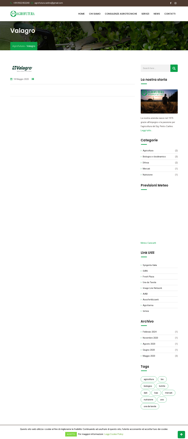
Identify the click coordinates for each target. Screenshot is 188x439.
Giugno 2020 (149, 351)
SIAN (145, 272)
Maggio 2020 (149, 357)
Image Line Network (152, 289)
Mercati (146, 170)
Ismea (146, 312)
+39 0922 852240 (21, 3)
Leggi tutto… (146, 131)
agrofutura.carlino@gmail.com (49, 3)
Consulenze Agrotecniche (121, 13)
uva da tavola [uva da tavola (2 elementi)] (150, 407)
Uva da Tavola (149, 283)
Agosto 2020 (149, 345)
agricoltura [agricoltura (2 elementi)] (149, 380)
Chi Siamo (94, 13)
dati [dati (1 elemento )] (145, 394)
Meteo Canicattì (148, 244)
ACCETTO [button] (71, 434)
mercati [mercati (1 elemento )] (168, 394)
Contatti (170, 13)
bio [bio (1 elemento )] (162, 380)
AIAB (145, 295)
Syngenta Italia (150, 266)
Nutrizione (148, 176)
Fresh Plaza (148, 277)
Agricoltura (148, 151)
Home (81, 13)
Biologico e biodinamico (154, 157)
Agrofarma (148, 306)
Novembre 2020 (150, 339)
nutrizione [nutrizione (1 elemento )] (148, 401)
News (157, 13)
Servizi (145, 13)
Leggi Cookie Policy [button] (113, 434)
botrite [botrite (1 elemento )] (162, 387)
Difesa (146, 164)
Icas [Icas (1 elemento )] (156, 394)
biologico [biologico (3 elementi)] (148, 387)
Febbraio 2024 (149, 333)
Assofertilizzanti (151, 300)
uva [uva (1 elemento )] (162, 401)
